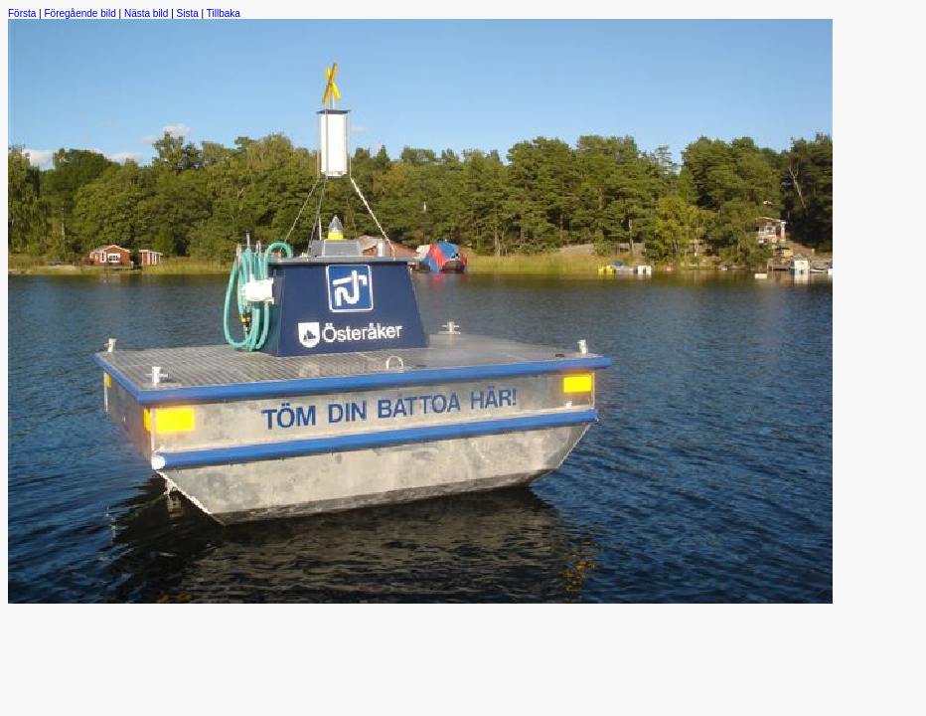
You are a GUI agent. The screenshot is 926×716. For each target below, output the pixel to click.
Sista (188, 13)
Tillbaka (223, 13)
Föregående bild (80, 13)
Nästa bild (146, 13)
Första (22, 13)
